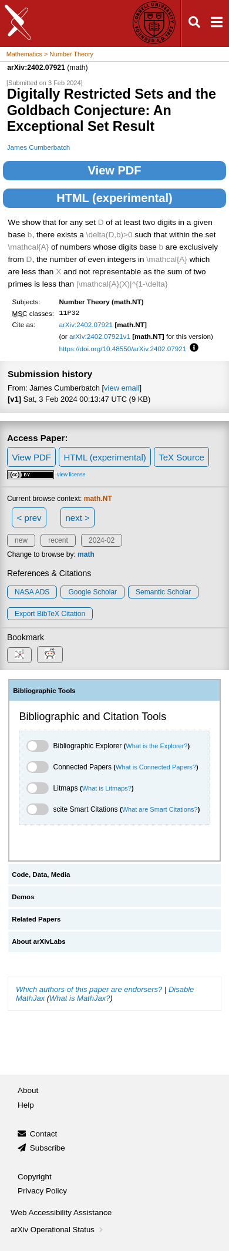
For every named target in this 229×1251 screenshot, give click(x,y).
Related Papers (36, 919)
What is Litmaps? (107, 788)
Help (26, 1105)
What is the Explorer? (156, 745)
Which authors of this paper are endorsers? (89, 989)
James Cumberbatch (38, 147)
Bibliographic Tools (44, 690)
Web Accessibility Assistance (61, 1212)
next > (77, 518)
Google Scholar (92, 592)
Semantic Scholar (163, 592)
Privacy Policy (42, 1190)
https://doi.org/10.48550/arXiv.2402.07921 (122, 348)
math (86, 554)
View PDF (115, 170)
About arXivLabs (39, 941)
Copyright (35, 1176)
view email (121, 388)
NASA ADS (32, 592)
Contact (44, 1133)
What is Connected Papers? (156, 767)
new (21, 540)
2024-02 (101, 540)
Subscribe (47, 1148)
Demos (23, 896)
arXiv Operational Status (58, 1229)
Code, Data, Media (41, 874)
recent (58, 540)
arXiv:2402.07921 (86, 324)
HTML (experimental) (114, 197)
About (28, 1090)
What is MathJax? (79, 998)
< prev (29, 518)
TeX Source (181, 457)
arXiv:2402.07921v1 (99, 336)
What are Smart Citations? (160, 809)
